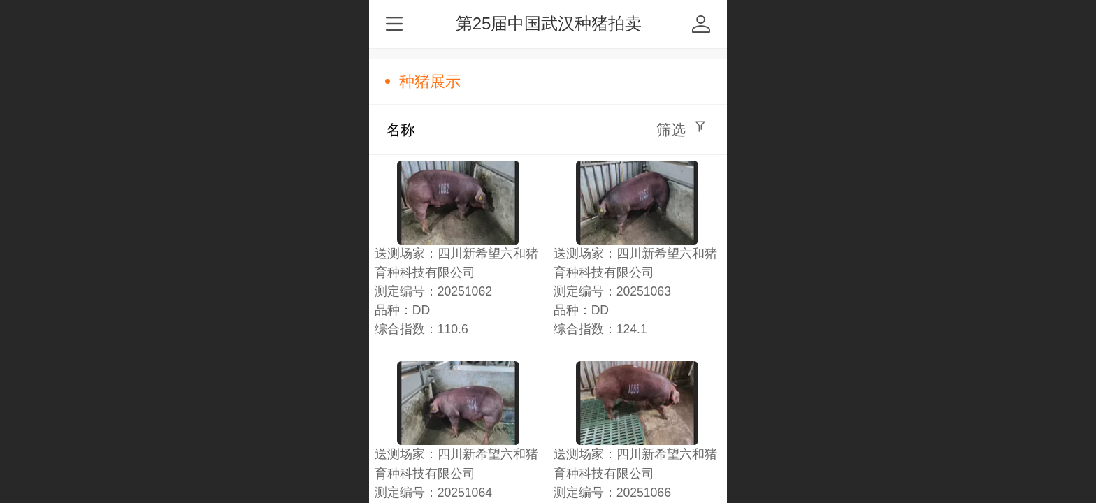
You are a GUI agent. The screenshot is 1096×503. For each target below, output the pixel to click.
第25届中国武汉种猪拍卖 (549, 23)
